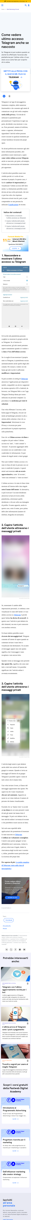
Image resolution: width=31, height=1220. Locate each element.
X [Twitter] (11, 949)
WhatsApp (20, 949)
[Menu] (2, 5)
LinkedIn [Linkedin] (6, 949)
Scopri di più (12, 897)
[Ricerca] (25, 5)
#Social (5, 928)
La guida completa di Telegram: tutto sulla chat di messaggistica (15, 865)
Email (24, 949)
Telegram (24, 379)
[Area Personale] (28, 5)
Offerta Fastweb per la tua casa (16, 1)
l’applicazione (13, 205)
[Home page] (13, 5)
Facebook (15, 949)
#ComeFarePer (7, 926)
